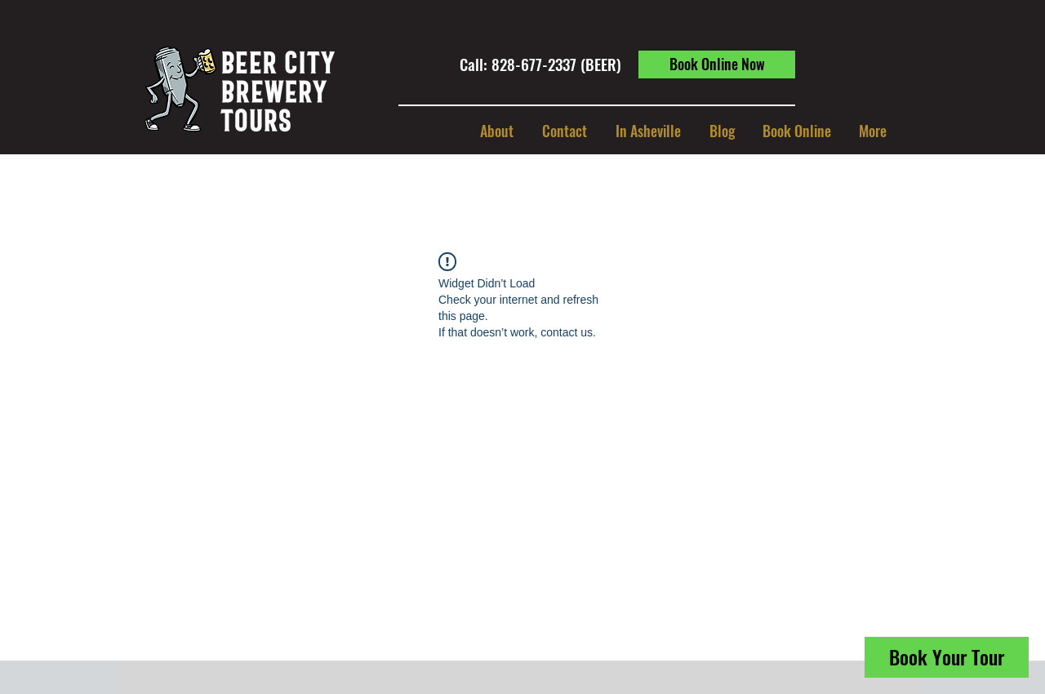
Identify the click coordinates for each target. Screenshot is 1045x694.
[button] (648, 130)
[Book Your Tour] (947, 657)
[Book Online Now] (716, 64)
